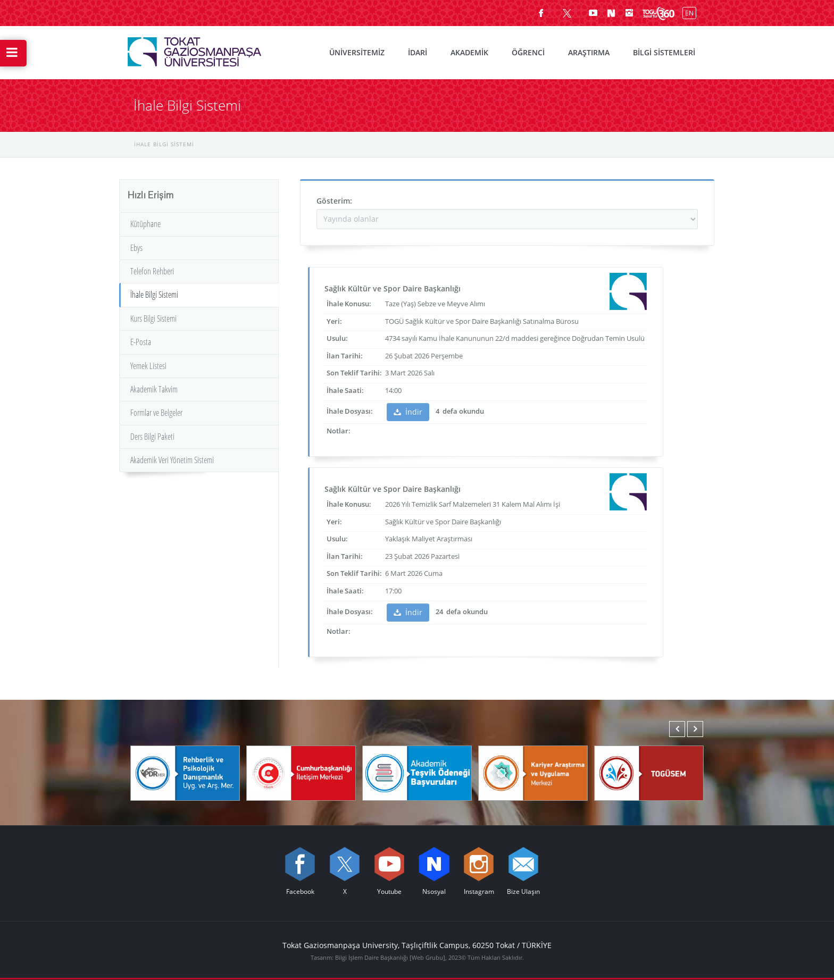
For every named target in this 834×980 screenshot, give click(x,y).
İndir (408, 412)
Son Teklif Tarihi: (354, 373)
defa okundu (462, 411)
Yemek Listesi (148, 366)
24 (439, 611)
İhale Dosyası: (350, 411)
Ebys (136, 248)
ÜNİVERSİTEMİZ (357, 52)
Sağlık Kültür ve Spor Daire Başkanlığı (392, 288)
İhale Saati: (345, 390)
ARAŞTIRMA (589, 52)
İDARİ (417, 52)
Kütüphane (145, 224)
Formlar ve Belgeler (156, 412)
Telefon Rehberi (152, 271)
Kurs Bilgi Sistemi (153, 318)
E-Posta (140, 342)
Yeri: (334, 321)
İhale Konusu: (349, 303)
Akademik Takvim (154, 389)
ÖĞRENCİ (528, 52)
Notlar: (339, 430)
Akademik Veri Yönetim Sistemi (172, 460)
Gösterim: (334, 201)
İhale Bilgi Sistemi (154, 294)
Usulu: (337, 338)
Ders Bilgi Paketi (152, 436)
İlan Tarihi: (345, 356)
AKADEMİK (469, 52)
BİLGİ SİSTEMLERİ (664, 52)
